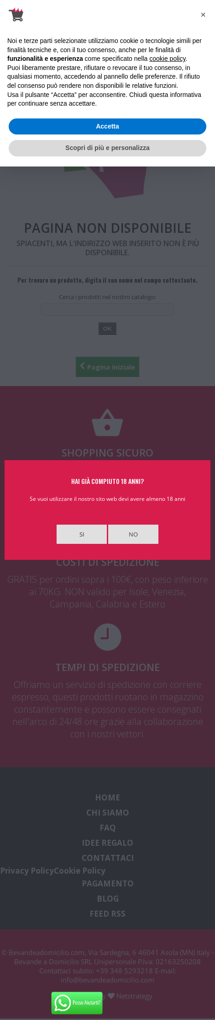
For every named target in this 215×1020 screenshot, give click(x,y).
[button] (203, 14)
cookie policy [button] (167, 58)
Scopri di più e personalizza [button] (107, 147)
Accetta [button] (107, 126)
